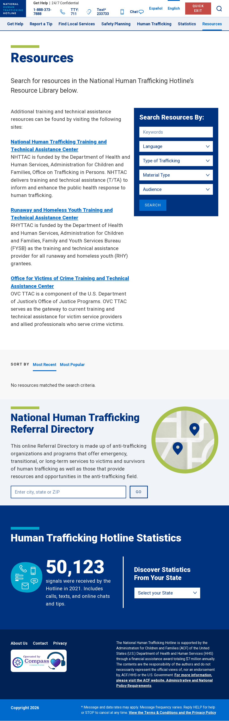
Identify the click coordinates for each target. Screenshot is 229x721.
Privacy (60, 643)
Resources (212, 23)
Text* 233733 (111, 12)
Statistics (187, 23)
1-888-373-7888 (49, 12)
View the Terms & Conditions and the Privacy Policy (172, 712)
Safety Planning (116, 23)
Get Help (15, 23)
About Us (19, 643)
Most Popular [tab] (72, 364)
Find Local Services (77, 23)
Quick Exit (198, 8)
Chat (137, 12)
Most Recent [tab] (44, 364)
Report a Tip (41, 23)
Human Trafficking (154, 23)
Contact (40, 643)
